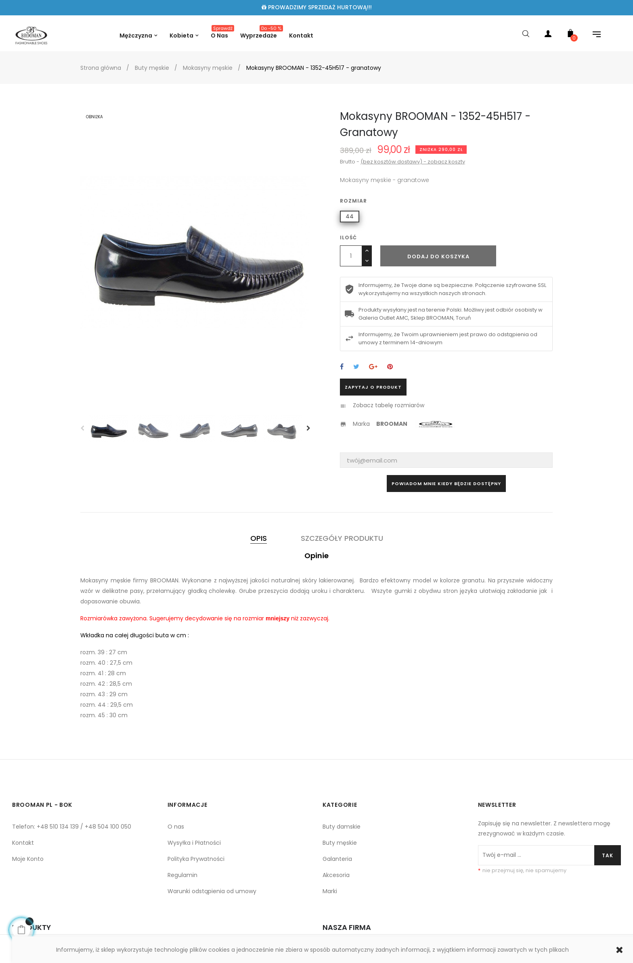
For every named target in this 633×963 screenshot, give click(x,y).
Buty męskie (340, 843)
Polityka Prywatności (196, 859)
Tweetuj (356, 367)
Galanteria (337, 859)
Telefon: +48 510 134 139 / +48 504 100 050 (71, 827)
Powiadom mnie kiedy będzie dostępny (446, 483)
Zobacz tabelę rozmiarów (388, 405)
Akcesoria (336, 875)
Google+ (373, 367)
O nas (176, 827)
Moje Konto (28, 859)
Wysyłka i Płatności (194, 843)
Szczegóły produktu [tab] (342, 538)
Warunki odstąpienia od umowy (212, 891)
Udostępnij (342, 367)
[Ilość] (351, 255)
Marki (330, 891)
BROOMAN (391, 424)
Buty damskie (342, 827)
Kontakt (23, 843)
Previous (82, 428)
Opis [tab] (258, 538)
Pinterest (390, 367)
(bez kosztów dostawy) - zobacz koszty (413, 161)
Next (308, 428)
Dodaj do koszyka (438, 256)
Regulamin (182, 875)
